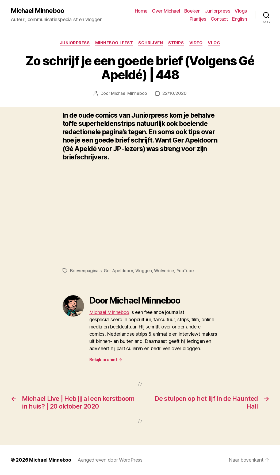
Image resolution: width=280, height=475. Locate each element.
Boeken (192, 11)
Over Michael (166, 11)
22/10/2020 (174, 93)
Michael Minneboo (37, 11)
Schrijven (150, 42)
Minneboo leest (114, 42)
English (239, 19)
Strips (176, 42)
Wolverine (164, 270)
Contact (219, 19)
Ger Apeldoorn (118, 270)
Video (196, 42)
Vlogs (241, 11)
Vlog (214, 42)
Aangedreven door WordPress (110, 460)
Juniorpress (218, 11)
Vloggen (143, 270)
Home (141, 11)
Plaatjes (198, 19)
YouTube (185, 270)
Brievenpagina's (86, 270)
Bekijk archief (105, 359)
